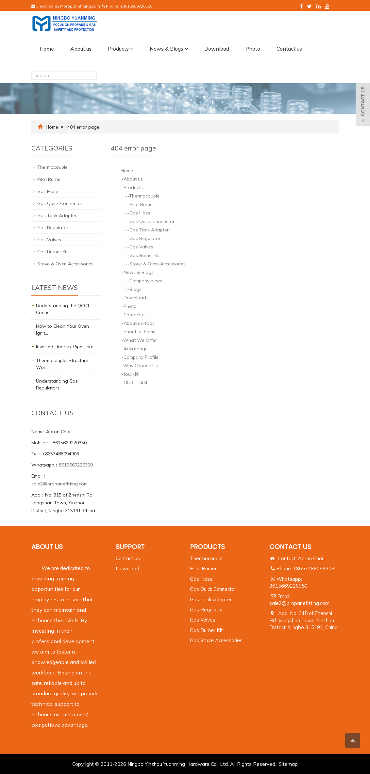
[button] (131, 48)
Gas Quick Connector (152, 221)
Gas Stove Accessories (216, 640)
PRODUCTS (207, 546)
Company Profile (141, 357)
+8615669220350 (136, 6)
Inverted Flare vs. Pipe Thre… (66, 347)
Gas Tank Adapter (149, 230)
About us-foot (139, 323)
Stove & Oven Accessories (157, 264)
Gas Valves (141, 247)
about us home (140, 332)
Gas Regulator (144, 238)
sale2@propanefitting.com (74, 6)
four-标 (131, 374)
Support (130, 546)
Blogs (135, 289)
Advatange (136, 349)
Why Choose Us (140, 366)
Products (120, 48)
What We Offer (140, 340)
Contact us (289, 48)
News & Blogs (169, 48)
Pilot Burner (141, 204)
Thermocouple (144, 196)
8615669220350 (76, 465)
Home (47, 48)
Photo (252, 48)
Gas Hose (139, 213)
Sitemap (288, 764)
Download (216, 48)
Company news (145, 281)
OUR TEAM (135, 383)
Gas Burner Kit (144, 255)
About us (81, 48)
